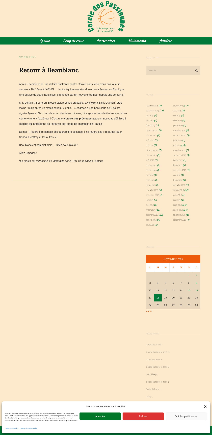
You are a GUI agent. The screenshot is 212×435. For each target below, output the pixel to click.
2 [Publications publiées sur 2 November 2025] (196, 275)
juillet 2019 (177, 195)
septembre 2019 (152, 195)
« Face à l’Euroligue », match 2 (157, 367)
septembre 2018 (179, 220)
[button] (205, 406)
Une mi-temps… (152, 374)
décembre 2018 (152, 215)
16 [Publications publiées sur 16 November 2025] (196, 290)
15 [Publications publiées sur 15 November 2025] (188, 290)
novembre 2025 (152, 106)
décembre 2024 (152, 131)
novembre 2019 (152, 190)
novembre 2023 (179, 150)
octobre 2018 (151, 220)
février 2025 (150, 126)
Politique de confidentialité (28, 428)
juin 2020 (149, 175)
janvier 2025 (178, 126)
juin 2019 (149, 200)
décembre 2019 (179, 185)
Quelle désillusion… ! (153, 389)
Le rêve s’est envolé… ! (154, 345)
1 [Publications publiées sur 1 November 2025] (188, 275)
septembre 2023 (179, 155)
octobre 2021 (151, 165)
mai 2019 (176, 200)
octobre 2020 (151, 170)
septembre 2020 (179, 170)
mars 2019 (177, 205)
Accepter (100, 416)
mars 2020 (150, 180)
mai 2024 (149, 145)
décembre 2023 (152, 150)
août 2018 (150, 225)
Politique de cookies (11, 428)
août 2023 (150, 160)
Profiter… (149, 397)
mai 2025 (176, 116)
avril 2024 (177, 145)
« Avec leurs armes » (154, 360)
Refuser (143, 416)
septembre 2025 (152, 111)
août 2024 (150, 140)
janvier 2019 (178, 210)
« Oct (149, 311)
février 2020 (177, 180)
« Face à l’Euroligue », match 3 (157, 352)
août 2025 (177, 111)
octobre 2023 (151, 155)
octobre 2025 (178, 106)
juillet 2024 (177, 140)
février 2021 (177, 165)
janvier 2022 (178, 160)
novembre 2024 (179, 131)
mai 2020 (176, 175)
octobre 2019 (178, 190)
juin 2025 (149, 116)
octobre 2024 (151, 136)
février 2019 (150, 210)
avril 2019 (150, 205)
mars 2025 (177, 121)
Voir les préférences (186, 416)
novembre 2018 (179, 215)
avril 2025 (150, 121)
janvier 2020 (151, 185)
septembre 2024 (179, 136)
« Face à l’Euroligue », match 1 (157, 382)
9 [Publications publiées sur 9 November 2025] (196, 283)
